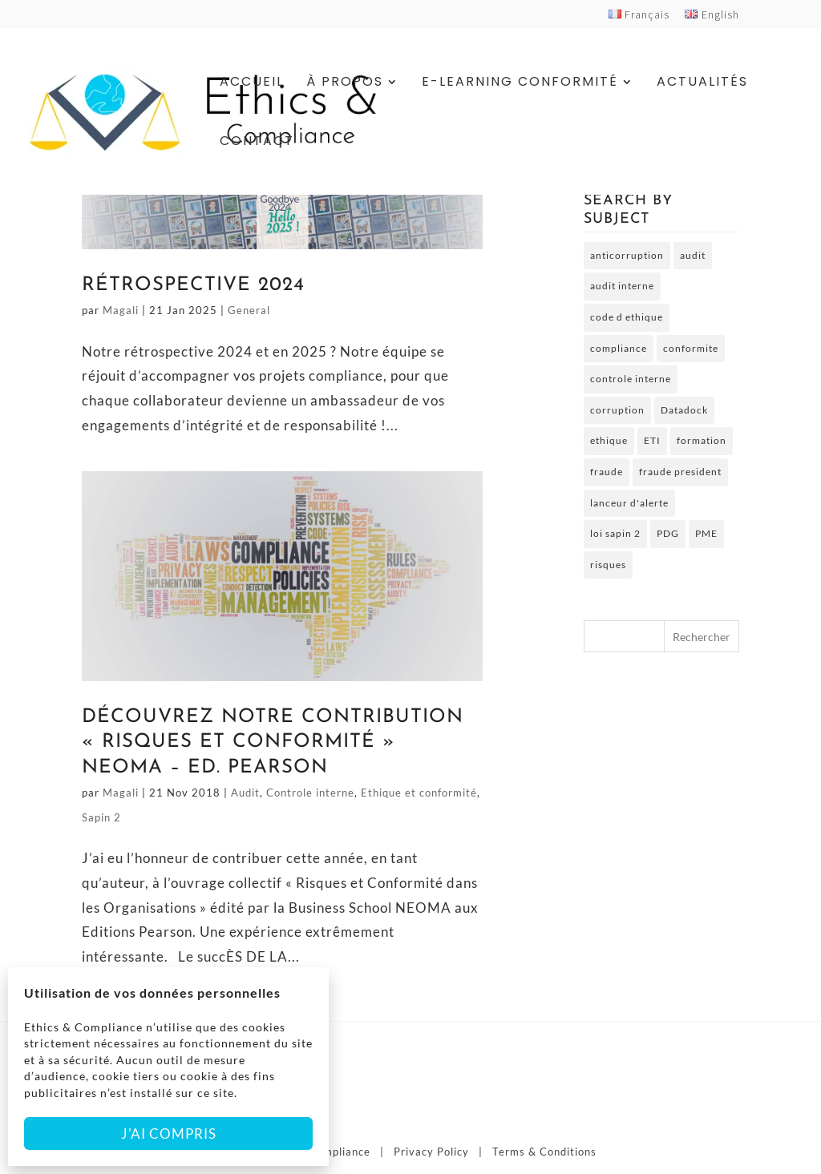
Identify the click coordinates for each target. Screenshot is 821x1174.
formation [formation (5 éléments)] (701, 440)
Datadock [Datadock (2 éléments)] (684, 410)
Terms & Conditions (544, 1151)
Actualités (702, 83)
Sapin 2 (101, 817)
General (249, 310)
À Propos (344, 83)
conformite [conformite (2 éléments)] (690, 348)
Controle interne (310, 792)
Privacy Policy (431, 1151)
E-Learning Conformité (520, 83)
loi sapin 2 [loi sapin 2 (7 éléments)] (615, 533)
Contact (257, 142)
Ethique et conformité (419, 792)
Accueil (252, 83)
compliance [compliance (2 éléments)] (618, 348)
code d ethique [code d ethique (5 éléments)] (626, 317)
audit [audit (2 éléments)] (693, 255)
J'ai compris (168, 1133)
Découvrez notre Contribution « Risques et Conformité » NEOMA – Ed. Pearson (272, 742)
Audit (245, 792)
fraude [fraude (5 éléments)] (606, 472)
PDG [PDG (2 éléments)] (668, 533)
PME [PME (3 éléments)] (706, 533)
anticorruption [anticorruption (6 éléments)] (627, 255)
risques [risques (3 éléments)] (608, 565)
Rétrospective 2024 (193, 285)
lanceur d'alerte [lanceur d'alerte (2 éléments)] (629, 503)
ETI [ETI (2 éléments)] (652, 440)
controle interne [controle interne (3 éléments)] (630, 379)
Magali (121, 310)
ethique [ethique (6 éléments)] (609, 440)
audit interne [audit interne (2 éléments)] (622, 286)
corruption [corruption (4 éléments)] (617, 410)
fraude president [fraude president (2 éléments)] (680, 472)
